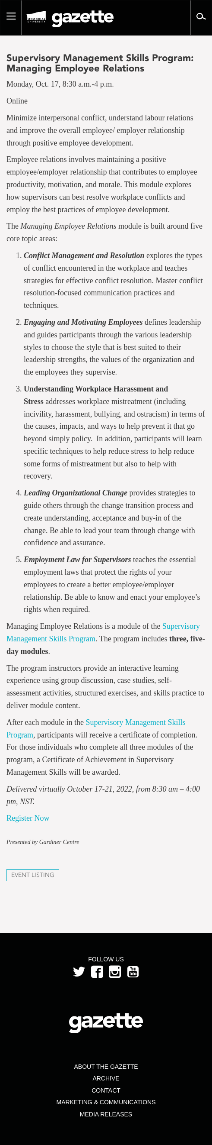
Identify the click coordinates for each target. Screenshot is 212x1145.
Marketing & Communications (106, 1102)
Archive (105, 1078)
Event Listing (32, 875)
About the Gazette (106, 1066)
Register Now (27, 818)
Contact (106, 1090)
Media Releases (106, 1114)
